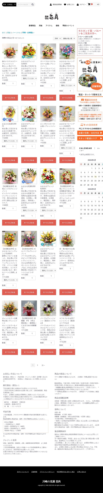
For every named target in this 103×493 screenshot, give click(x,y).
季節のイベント (68, 26)
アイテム (49, 26)
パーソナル (16, 33)
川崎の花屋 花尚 (51, 481)
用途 (40, 26)
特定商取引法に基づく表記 (66, 472)
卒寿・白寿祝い (28, 33)
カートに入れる (10, 98)
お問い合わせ (81, 472)
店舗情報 (34, 472)
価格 (57, 26)
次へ (43, 365)
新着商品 (32, 26)
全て (3, 33)
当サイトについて (23, 472)
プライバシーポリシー (47, 472)
